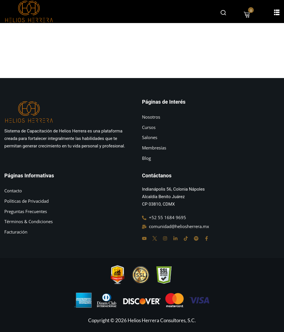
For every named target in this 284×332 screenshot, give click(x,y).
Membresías (154, 148)
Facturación (15, 232)
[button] (277, 12)
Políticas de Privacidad (26, 201)
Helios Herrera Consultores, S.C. (162, 320)
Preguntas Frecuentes (25, 211)
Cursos (149, 127)
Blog (146, 158)
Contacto (13, 190)
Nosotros (151, 117)
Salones (149, 137)
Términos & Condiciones (28, 221)
